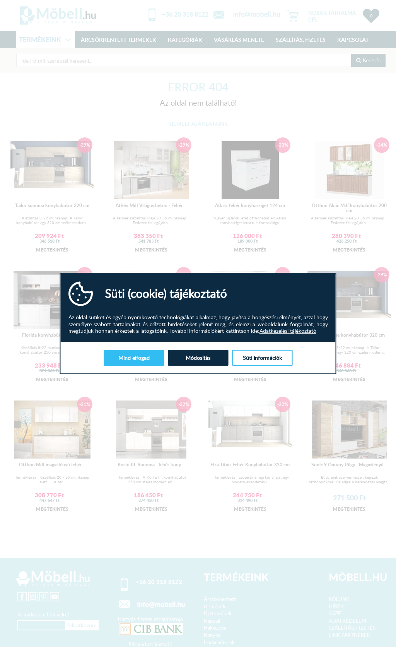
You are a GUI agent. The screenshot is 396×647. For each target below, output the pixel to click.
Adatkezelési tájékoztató (287, 330)
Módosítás (198, 357)
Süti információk (262, 357)
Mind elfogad (134, 357)
